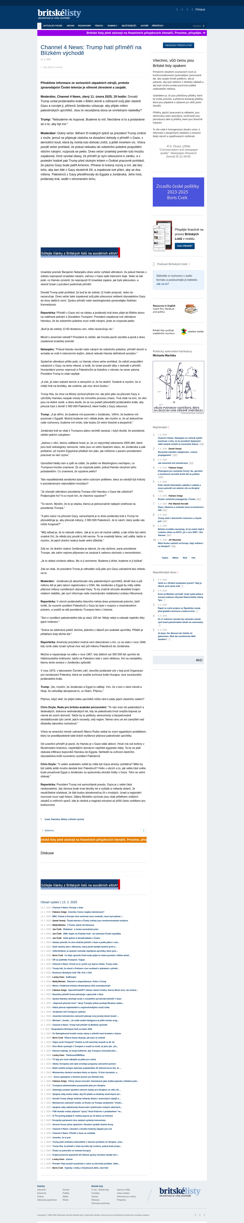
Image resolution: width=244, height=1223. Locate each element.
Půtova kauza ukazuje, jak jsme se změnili (85, 1038)
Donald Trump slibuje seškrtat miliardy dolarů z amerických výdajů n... (87, 1098)
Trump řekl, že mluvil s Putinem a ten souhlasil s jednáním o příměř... (86, 968)
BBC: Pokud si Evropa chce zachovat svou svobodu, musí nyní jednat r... (88, 916)
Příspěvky (158, 26)
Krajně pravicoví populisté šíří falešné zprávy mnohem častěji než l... (86, 1155)
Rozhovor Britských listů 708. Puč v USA (72, 973)
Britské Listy (180, 1192)
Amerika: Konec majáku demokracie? (86, 912)
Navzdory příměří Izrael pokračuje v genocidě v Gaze (78, 994)
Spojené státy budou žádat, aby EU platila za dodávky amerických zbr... (87, 1094)
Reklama (96, 1200)
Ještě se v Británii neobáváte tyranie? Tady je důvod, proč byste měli (180, 585)
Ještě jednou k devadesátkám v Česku (81, 938)
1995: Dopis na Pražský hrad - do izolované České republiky (92, 934)
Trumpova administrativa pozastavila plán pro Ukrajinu (79, 1085)
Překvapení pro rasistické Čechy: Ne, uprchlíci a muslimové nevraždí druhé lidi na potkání (180, 474)
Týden (165, 558)
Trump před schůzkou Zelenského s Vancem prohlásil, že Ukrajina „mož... (88, 1142)
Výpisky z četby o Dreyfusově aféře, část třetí (86, 1168)
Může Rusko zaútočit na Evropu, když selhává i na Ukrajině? (180, 545)
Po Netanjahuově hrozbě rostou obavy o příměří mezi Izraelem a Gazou (87, 1033)
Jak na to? (162, 283)
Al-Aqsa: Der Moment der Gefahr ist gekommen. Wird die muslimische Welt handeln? (177, 636)
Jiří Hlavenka (175, 540)
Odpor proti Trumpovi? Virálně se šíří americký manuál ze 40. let (84, 1042)
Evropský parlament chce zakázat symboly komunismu (79, 1120)
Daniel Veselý (59, 920)
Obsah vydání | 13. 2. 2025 (59, 902)
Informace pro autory (126, 1196)
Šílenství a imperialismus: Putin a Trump (86, 981)
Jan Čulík (57, 929)
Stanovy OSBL (123, 1190)
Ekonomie (41, 1193)
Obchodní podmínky (101, 1203)
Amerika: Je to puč (62, 1137)
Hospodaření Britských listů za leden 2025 (71, 1029)
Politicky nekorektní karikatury (172, 353)
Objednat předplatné (178, 45)
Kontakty (96, 1193)
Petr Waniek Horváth (178, 504)
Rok (185, 558)
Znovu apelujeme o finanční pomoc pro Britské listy (79, 1077)
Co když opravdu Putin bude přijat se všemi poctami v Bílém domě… (98, 955)
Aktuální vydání (53, 26)
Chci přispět (184, 246)
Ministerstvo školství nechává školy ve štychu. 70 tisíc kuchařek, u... (86, 1072)
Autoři (144, 26)
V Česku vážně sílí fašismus (80, 925)
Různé (66, 1200)
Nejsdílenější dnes (165, 572)
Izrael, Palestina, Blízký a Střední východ (64, 819)
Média (65, 1196)
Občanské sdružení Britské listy (70, 1215)
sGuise (69, 1159)
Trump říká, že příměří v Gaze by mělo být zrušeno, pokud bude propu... (87, 1146)
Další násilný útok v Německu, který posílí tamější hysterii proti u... (85, 947)
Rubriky (113, 26)
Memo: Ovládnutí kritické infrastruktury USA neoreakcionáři (81, 986)
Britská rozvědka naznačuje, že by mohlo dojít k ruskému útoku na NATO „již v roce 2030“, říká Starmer (181, 532)
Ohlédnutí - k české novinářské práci (80, 929)
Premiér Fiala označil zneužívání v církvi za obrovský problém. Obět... (86, 1164)
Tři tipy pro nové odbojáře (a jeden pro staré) (74, 1059)
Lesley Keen (58, 977)
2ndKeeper (71, 977)
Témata (99, 26)
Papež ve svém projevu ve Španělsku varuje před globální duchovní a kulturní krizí (179, 610)
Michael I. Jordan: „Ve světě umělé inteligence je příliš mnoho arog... (86, 1020)
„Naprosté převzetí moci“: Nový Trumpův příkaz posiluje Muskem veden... (88, 1003)
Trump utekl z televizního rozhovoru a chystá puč (179, 520)
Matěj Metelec (59, 925)
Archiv (71, 26)
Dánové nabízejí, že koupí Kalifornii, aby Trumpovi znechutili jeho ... (85, 1051)
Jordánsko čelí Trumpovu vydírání (69, 1012)
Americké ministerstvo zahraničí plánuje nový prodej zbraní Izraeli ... (86, 1016)
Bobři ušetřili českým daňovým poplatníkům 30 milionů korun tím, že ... (87, 1068)
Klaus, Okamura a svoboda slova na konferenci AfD (180, 509)
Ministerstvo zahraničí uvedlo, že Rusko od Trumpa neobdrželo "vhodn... (88, 1103)
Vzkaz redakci (123, 1193)
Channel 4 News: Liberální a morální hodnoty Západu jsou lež (82, 1129)
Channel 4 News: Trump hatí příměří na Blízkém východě (80, 1025)
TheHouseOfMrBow (75, 1055)
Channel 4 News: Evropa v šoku (68, 907)
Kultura (40, 1196)
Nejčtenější (129, 26)
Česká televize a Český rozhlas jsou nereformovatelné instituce (97, 920)
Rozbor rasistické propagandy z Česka (179, 499)
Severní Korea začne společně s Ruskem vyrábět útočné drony (83, 1124)
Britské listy (61, 14)
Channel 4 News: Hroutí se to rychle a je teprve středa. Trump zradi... (86, 964)
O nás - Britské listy (100, 1190)
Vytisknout (48, 830)
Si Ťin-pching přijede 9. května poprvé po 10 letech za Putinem (83, 1116)
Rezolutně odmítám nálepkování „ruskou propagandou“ (177, 454)
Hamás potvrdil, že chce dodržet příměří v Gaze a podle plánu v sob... (86, 942)
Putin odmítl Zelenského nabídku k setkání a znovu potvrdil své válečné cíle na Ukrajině (179, 488)
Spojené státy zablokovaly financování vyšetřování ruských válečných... (87, 1107)
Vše (193, 558)
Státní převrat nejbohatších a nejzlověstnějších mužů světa (81, 1007)
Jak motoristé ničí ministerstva (176, 463)
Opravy (95, 1196)
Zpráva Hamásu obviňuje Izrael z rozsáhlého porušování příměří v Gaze (87, 999)
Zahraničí (41, 1190)
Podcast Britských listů (170, 264)
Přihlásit (198, 9)
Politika (66, 1193)
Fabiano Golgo (60, 912)
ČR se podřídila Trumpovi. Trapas (69, 960)
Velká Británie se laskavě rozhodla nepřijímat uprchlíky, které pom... (85, 951)
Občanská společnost (47, 1200)
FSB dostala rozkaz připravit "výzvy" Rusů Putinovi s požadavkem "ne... (87, 1111)
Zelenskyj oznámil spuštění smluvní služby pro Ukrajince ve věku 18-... (87, 1090)
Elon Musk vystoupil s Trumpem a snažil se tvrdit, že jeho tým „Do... (85, 1046)
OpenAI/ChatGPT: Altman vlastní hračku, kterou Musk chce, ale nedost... (103, 990)
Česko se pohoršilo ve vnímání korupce (72, 1150)
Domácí (66, 1190)
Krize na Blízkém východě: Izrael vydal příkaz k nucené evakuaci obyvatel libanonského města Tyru (180, 597)
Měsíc (175, 558)
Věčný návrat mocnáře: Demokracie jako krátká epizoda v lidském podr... (103, 1081)
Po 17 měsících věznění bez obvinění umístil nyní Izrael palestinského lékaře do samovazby (180, 622)
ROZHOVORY (84, 26)
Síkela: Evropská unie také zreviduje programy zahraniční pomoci (84, 1064)
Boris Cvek (58, 955)
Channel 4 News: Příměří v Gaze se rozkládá (74, 1133)
